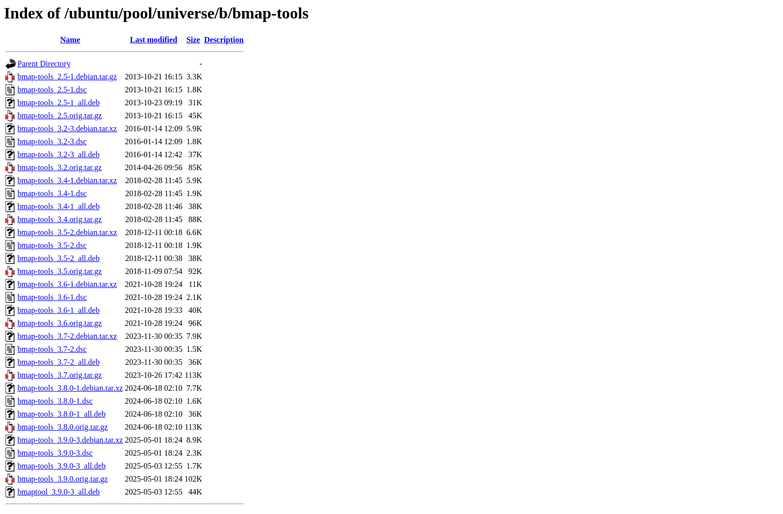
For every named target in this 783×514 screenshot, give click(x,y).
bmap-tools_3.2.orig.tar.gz (59, 167)
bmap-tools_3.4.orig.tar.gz (59, 219)
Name (70, 39)
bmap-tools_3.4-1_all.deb (58, 206)
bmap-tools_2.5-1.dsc (52, 89)
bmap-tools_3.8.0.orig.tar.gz (62, 427)
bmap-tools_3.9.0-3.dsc (55, 453)
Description (224, 39)
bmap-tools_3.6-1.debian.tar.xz (67, 284)
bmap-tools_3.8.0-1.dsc (55, 401)
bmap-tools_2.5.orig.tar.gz (59, 115)
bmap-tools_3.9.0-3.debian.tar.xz (70, 440)
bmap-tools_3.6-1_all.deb (58, 310)
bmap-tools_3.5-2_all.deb (58, 258)
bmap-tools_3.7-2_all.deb (58, 362)
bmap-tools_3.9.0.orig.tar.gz (62, 479)
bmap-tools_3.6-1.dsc (52, 297)
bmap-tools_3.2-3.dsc (52, 141)
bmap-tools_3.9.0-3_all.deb (61, 466)
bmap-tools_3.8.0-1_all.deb (61, 414)
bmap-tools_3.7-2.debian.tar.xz (67, 336)
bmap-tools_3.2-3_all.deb (58, 154)
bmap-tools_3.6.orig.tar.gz (59, 323)
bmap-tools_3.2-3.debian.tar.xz (67, 128)
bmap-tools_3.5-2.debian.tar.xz (67, 232)
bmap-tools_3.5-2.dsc (52, 245)
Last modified (153, 39)
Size (193, 39)
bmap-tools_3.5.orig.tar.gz (59, 271)
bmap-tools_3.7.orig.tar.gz (59, 375)
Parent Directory (43, 63)
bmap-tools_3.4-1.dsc (52, 193)
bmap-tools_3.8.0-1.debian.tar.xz (70, 388)
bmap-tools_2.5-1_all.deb (58, 102)
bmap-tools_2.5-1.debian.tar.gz (67, 76)
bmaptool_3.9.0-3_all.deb (58, 492)
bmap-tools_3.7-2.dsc (52, 349)
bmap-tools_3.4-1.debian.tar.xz (67, 180)
